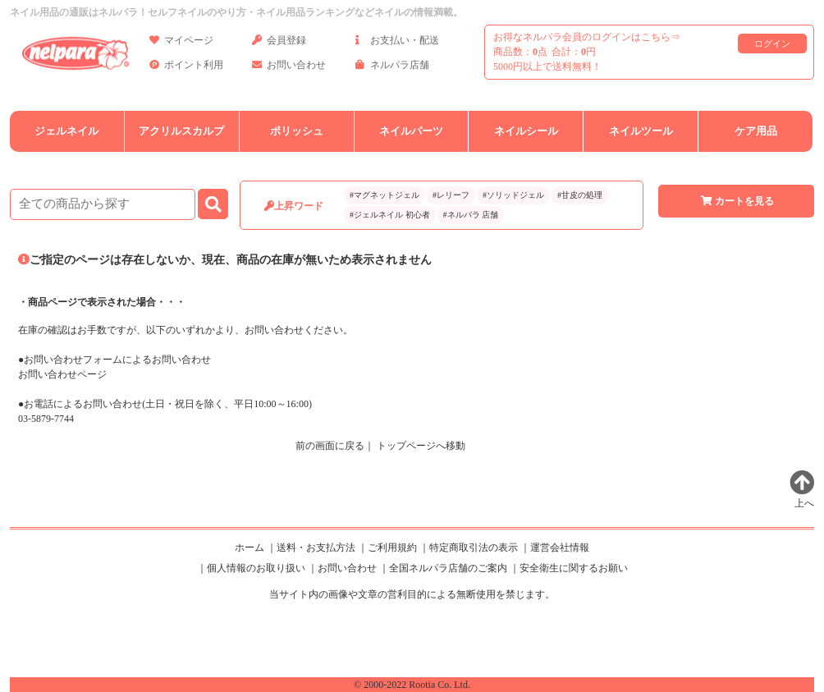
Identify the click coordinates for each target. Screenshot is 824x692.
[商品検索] (102, 204)
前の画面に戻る (329, 445)
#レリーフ (451, 194)
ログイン (772, 43)
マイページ (181, 43)
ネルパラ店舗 (392, 67)
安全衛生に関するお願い (574, 568)
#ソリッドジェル (513, 194)
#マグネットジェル (384, 194)
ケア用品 (756, 131)
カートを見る (736, 201)
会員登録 (279, 43)
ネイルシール (526, 131)
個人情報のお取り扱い (256, 568)
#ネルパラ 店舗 (471, 214)
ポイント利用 (186, 67)
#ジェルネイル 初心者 (390, 214)
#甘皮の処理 (579, 194)
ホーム (249, 547)
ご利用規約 (392, 547)
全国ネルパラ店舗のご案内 (448, 568)
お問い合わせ (289, 67)
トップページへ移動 (421, 445)
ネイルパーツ (411, 131)
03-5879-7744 (46, 418)
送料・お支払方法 (316, 547)
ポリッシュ (296, 131)
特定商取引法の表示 (473, 547)
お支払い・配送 (397, 43)
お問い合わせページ (62, 374)
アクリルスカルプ (181, 131)
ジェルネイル (66, 131)
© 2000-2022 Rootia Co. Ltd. (412, 684)
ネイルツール (641, 131)
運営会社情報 (559, 547)
